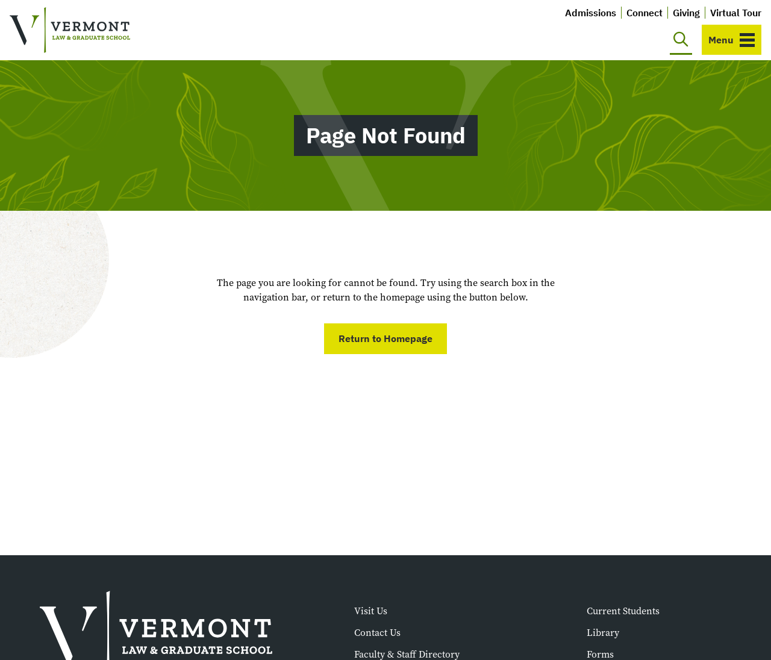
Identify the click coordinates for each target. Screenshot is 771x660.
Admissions (590, 13)
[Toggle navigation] (731, 40)
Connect (644, 13)
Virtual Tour (735, 13)
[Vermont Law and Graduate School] (70, 30)
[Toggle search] (681, 40)
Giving (686, 13)
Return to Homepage (385, 338)
